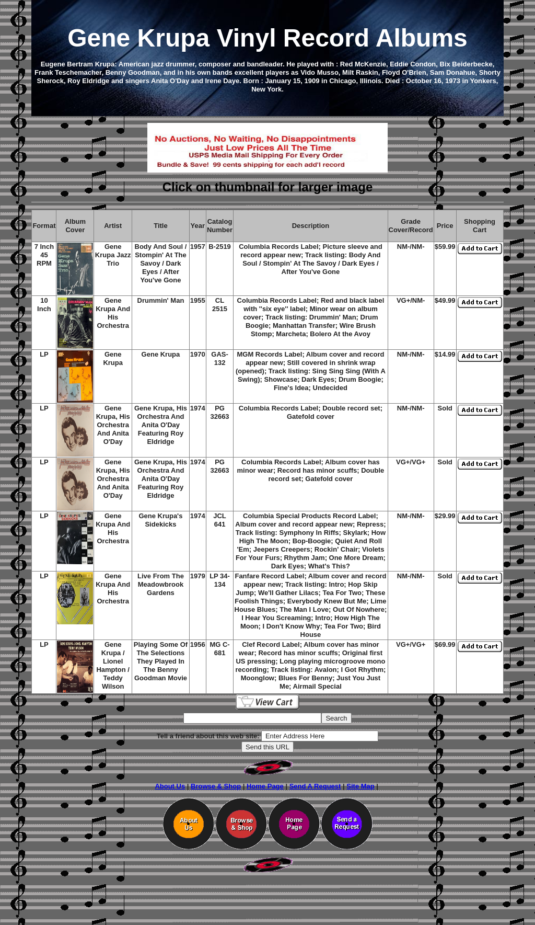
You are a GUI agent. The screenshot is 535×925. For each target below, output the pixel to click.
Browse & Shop (216, 786)
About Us (170, 786)
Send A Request (315, 786)
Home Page (265, 786)
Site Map (360, 786)
